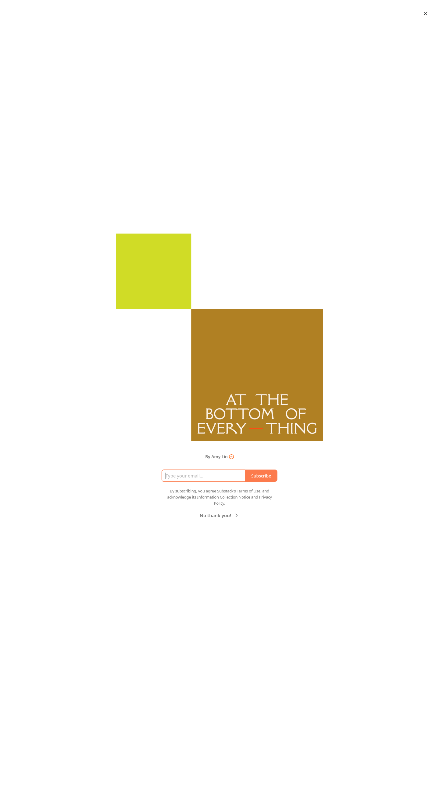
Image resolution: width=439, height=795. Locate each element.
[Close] (425, 13)
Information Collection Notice (223, 497)
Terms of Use (248, 491)
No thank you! (220, 515)
